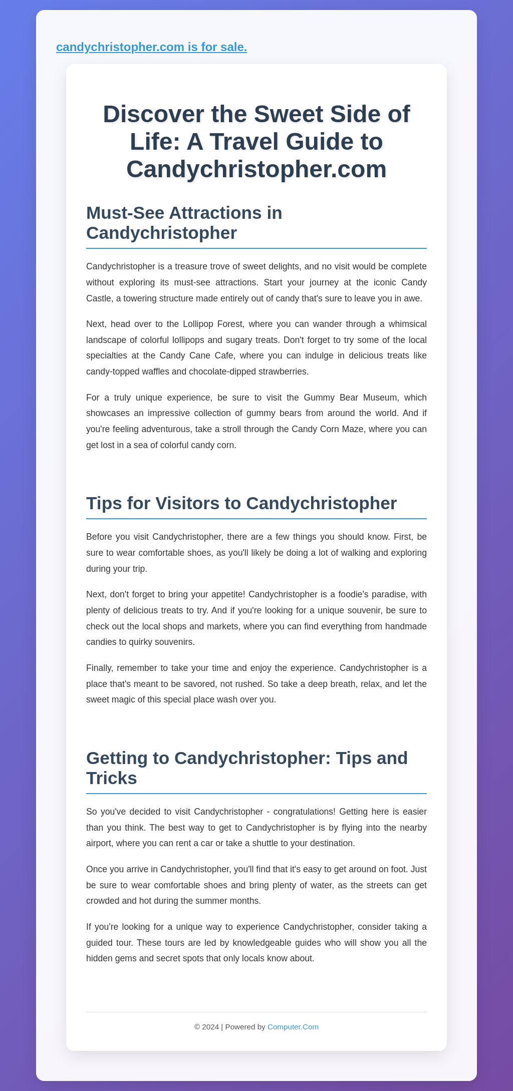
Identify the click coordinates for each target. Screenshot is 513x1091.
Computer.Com (293, 1026)
